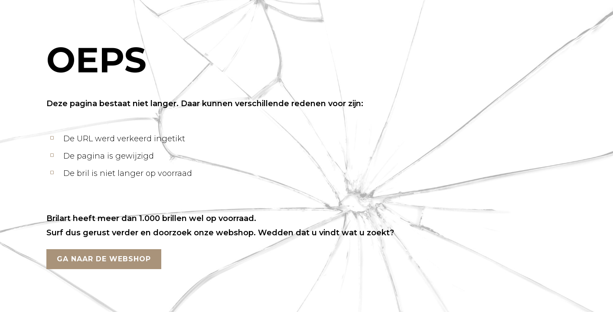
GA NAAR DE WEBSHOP (104, 259)
